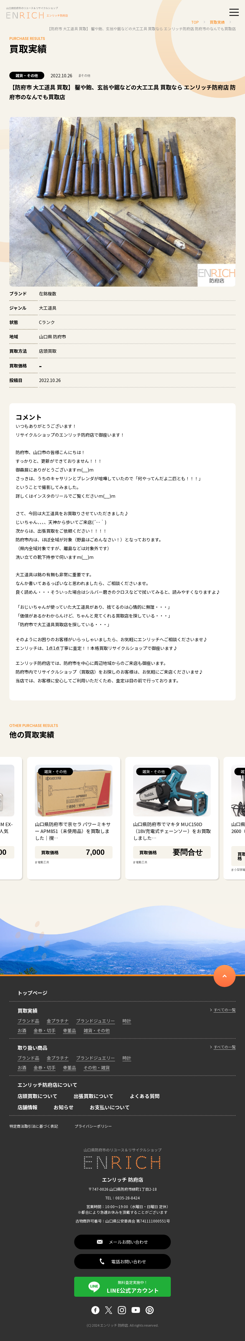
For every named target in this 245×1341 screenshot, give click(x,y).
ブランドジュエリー (95, 1021)
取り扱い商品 (32, 1047)
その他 (84, 75)
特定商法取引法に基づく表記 (33, 1126)
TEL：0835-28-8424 (122, 1197)
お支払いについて (110, 1107)
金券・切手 (44, 1030)
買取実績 (27, 1010)
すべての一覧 (225, 1010)
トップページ (32, 992)
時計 (126, 1021)
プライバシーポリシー (93, 1126)
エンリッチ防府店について (47, 1084)
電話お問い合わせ (128, 1261)
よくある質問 (145, 1095)
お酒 (21, 1030)
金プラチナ (58, 1021)
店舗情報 (27, 1107)
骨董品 (69, 1030)
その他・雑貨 (97, 1067)
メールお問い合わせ (128, 1242)
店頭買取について (37, 1095)
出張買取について (93, 1095)
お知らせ (64, 1107)
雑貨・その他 (27, 75)
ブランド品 (28, 1021)
